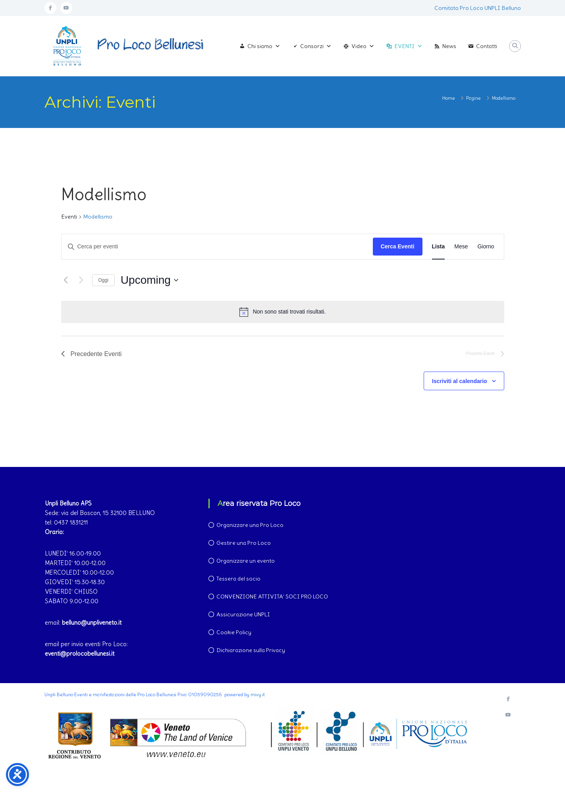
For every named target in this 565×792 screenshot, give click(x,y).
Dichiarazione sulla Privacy (250, 650)
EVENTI (408, 46)
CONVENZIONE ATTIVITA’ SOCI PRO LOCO (272, 596)
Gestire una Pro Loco (243, 542)
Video (362, 46)
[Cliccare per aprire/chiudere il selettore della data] (149, 280)
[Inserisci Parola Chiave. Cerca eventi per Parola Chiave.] (217, 246)
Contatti (486, 46)
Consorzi (316, 46)
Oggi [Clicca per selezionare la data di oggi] (103, 280)
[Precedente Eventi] (66, 280)
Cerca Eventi (398, 246)
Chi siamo (263, 46)
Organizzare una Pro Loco (249, 525)
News (449, 46)
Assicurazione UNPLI (243, 614)
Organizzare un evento (245, 560)
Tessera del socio (238, 578)
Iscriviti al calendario (459, 381)
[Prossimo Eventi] (81, 280)
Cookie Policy (233, 632)
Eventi (69, 216)
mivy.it (258, 694)
